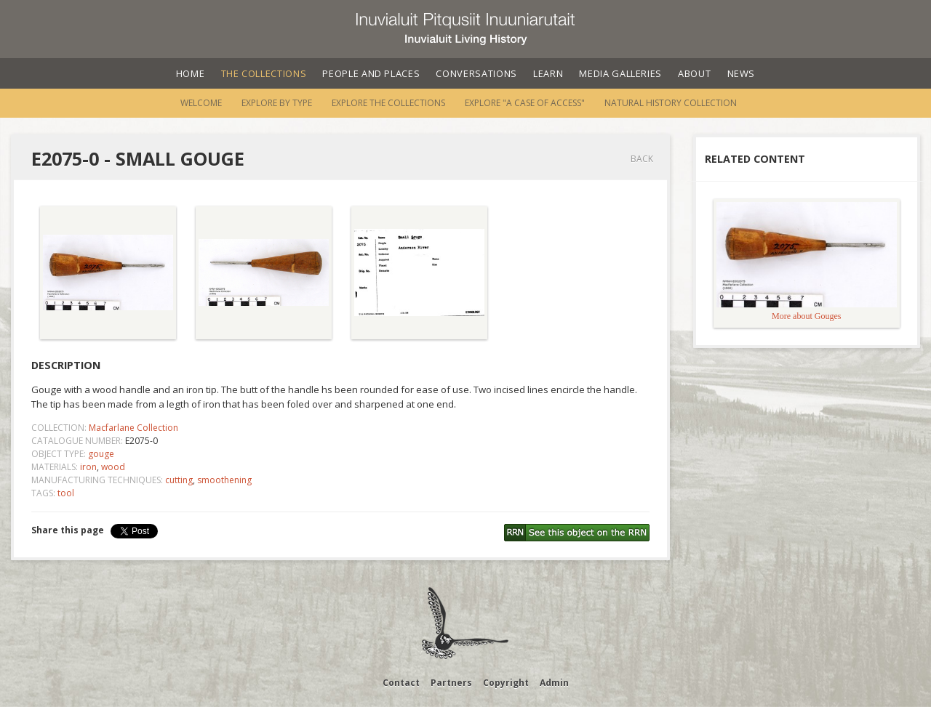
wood (113, 467)
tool (65, 493)
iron (88, 467)
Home (190, 73)
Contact (401, 682)
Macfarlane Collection (133, 427)
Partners (451, 682)
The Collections (264, 73)
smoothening (224, 480)
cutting (179, 480)
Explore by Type (276, 103)
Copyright (506, 682)
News (741, 73)
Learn (548, 73)
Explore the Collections (388, 103)
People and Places (371, 73)
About (694, 73)
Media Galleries (620, 73)
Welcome (201, 103)
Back (642, 159)
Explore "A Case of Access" (525, 103)
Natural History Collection (670, 103)
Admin (554, 682)
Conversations (476, 73)
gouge (101, 454)
